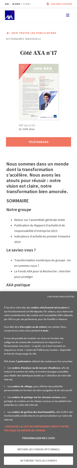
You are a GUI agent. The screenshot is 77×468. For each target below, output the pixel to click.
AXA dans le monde (61, 3)
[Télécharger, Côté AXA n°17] (38, 142)
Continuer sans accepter (60, 296)
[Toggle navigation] (67, 15)
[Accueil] (9, 15)
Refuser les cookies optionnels (38, 449)
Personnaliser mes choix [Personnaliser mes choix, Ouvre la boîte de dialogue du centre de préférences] (38, 438)
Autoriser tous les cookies (38, 460)
